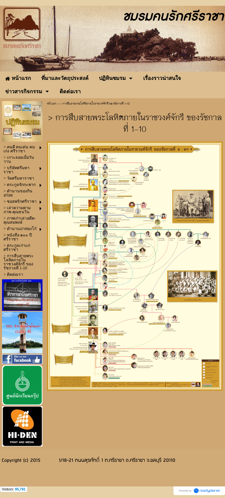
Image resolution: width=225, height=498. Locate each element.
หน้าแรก (51, 104)
